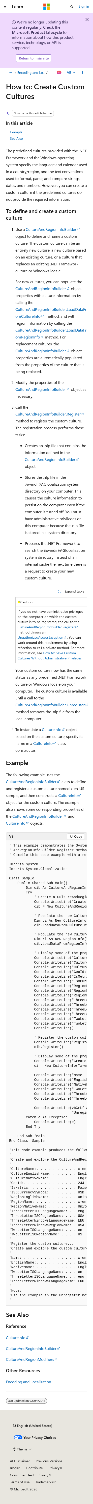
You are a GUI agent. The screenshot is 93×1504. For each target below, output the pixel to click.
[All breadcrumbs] (10, 73)
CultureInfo (51, 729)
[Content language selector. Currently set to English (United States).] (32, 1426)
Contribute (34, 1467)
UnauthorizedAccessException (40, 637)
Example (16, 132)
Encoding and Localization (31, 72)
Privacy (54, 1467)
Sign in (84, 6)
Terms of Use (20, 1482)
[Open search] (72, 6)
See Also (16, 138)
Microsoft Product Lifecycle (37, 32)
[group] (46, 1073)
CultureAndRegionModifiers (30, 1359)
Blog (13, 1467)
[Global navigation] (5, 6)
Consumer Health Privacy (29, 1475)
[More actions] (82, 73)
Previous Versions (49, 1461)
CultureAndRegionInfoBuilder (51, 229)
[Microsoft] (46, 6)
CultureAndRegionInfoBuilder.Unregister (50, 704)
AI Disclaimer (20, 1461)
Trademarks (44, 1482)
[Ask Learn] (59, 73)
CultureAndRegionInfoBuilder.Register (48, 413)
